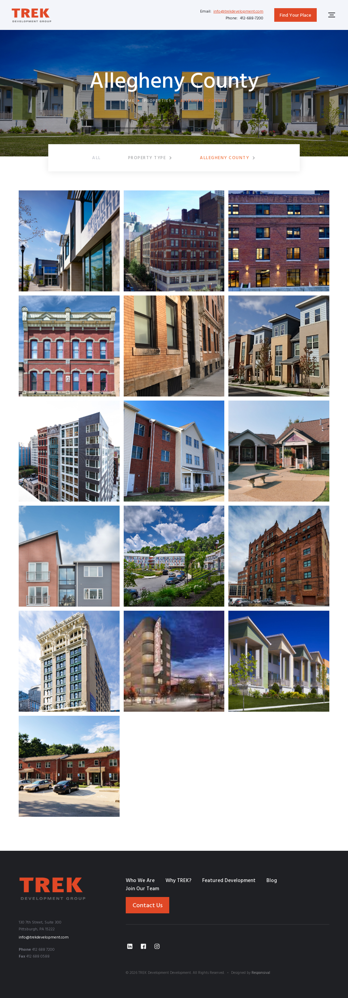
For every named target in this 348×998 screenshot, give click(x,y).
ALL (96, 158)
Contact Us (147, 906)
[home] (31, 15)
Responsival (260, 973)
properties (158, 101)
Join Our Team (142, 889)
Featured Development (229, 881)
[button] (150, 158)
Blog (271, 881)
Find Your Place (295, 15)
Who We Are (140, 881)
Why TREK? (178, 881)
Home (128, 101)
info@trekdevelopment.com (238, 11)
